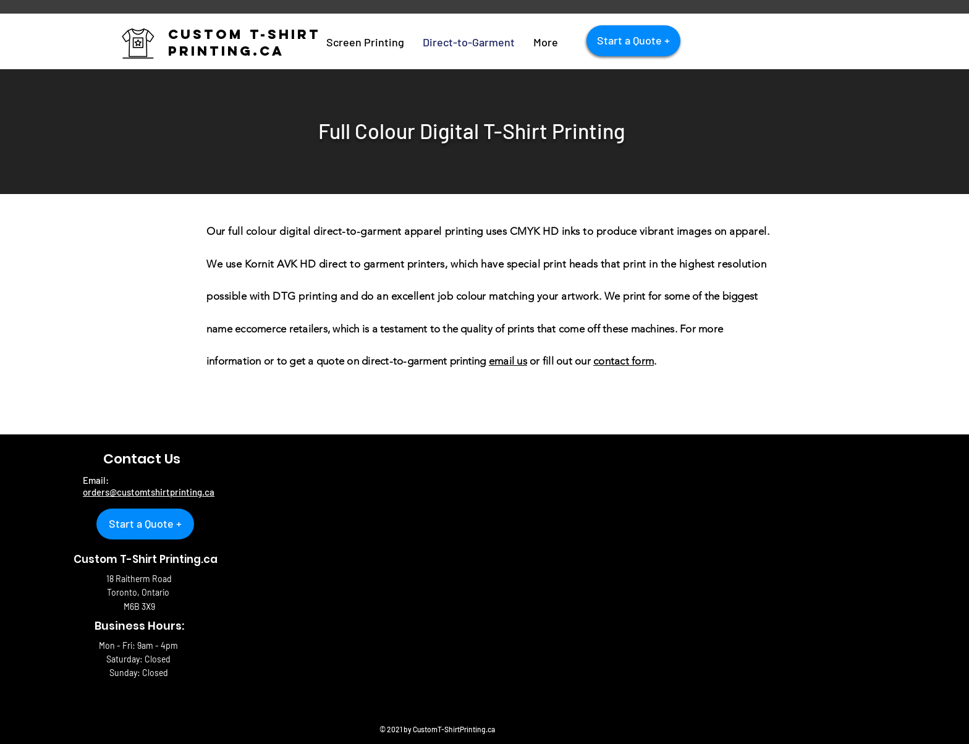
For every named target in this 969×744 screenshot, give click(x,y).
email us (508, 361)
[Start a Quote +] (633, 40)
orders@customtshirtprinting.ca (148, 491)
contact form (623, 361)
